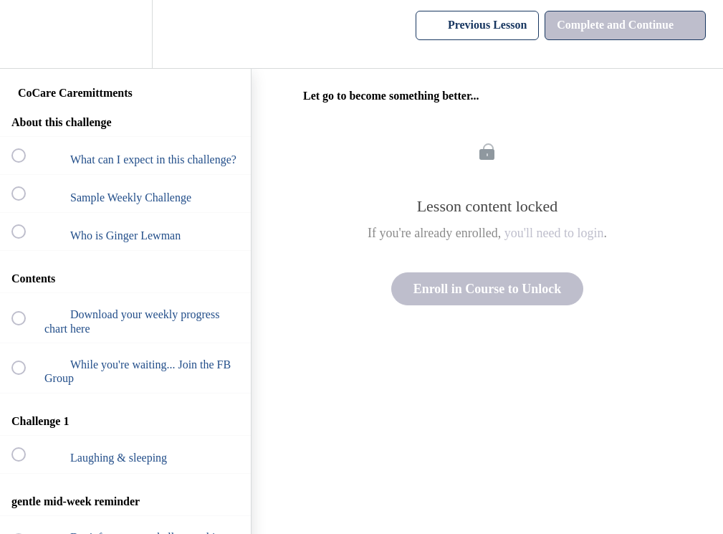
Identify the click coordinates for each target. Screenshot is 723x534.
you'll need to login (554, 233)
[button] (26, 34)
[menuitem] (125, 34)
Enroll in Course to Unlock (487, 289)
